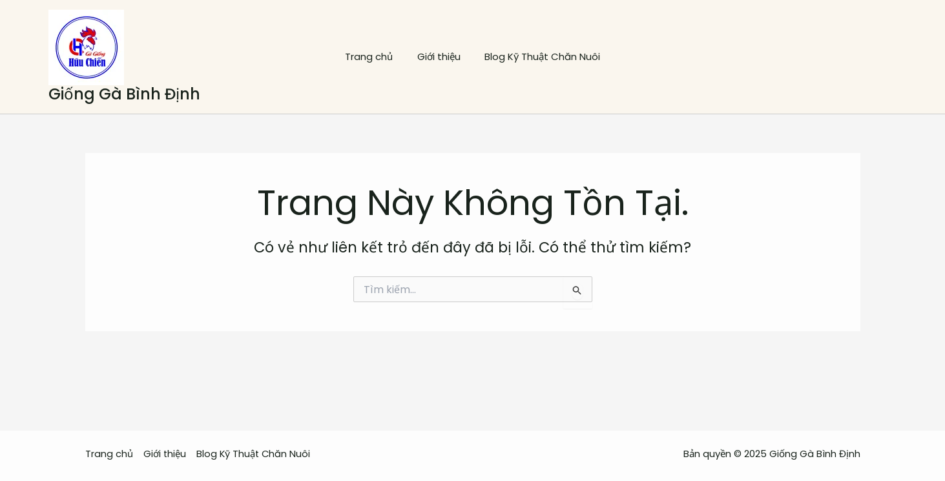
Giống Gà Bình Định (124, 94)
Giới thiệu (439, 56)
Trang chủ (374, 56)
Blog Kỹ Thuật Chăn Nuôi (538, 56)
